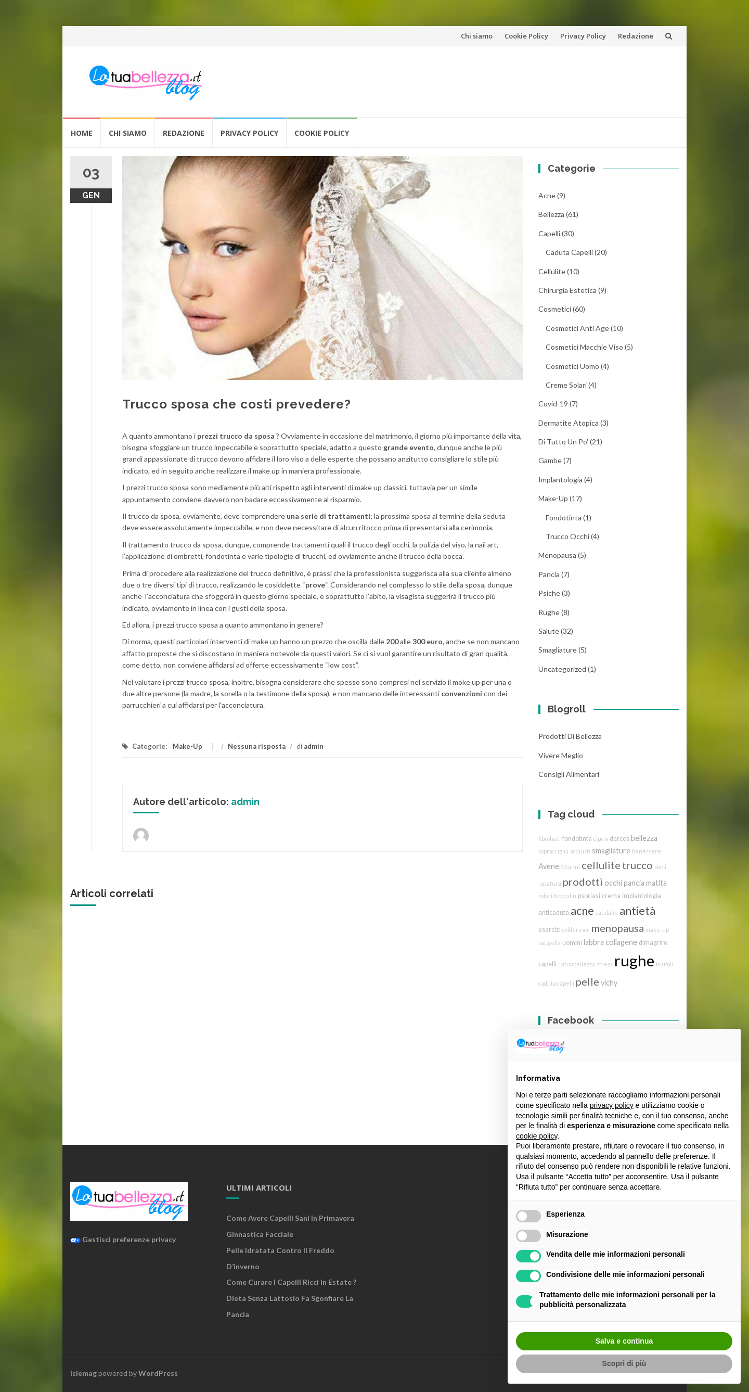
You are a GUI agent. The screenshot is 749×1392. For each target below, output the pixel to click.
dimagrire (653, 943)
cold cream (576, 929)
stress (605, 964)
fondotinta (564, 517)
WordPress (158, 1373)
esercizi (549, 930)
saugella (549, 942)
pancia (549, 574)
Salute (548, 631)
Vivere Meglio (560, 755)
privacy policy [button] (612, 1105)
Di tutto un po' (563, 441)
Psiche (549, 593)
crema (611, 896)
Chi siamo (477, 36)
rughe (549, 612)
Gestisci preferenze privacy (123, 1239)
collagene (621, 942)
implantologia (560, 479)
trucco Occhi (567, 536)
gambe (550, 460)
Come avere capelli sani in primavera (290, 1218)
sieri (660, 866)
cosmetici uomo (572, 366)
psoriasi (589, 896)
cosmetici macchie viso (584, 346)
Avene (548, 866)
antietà (637, 910)
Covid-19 (553, 403)
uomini (572, 943)
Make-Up (187, 746)
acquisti (580, 851)
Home (82, 133)
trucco (637, 865)
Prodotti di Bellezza (570, 736)
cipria (600, 838)
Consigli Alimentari (568, 774)
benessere (646, 851)
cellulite (551, 271)
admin (314, 746)
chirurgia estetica (567, 290)
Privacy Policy (583, 36)
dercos (619, 838)
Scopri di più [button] (624, 1363)
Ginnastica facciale (259, 1234)
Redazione (635, 36)
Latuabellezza (576, 964)
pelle (587, 981)
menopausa (557, 555)
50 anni (570, 866)
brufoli (664, 964)
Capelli (549, 233)
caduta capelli (569, 252)
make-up (657, 929)
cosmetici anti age (577, 328)
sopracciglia (553, 851)
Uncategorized (562, 669)
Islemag (83, 1373)
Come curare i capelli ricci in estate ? (291, 1282)
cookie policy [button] (536, 1136)
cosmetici (554, 308)
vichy (609, 982)
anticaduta (553, 912)
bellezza (551, 214)
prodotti (583, 881)
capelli (547, 964)
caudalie (607, 912)
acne (547, 195)
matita (656, 882)
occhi (613, 882)
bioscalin (565, 895)
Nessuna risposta (257, 746)
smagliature (557, 649)
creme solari (566, 384)
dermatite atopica (568, 422)
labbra (594, 942)
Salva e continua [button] (624, 1341)
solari (545, 895)
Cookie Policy (526, 36)
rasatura (549, 883)
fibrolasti (549, 838)
